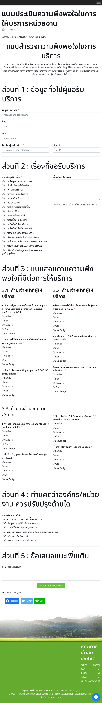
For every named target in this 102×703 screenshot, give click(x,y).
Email (5, 133)
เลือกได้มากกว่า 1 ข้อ (11, 515)
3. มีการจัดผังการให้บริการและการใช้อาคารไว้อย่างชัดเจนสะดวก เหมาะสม (74, 418)
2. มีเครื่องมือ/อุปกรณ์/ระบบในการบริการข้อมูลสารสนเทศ (24, 456)
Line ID (56, 145)
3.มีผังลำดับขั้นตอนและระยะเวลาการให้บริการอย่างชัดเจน (74, 369)
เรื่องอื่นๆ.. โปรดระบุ (62, 177)
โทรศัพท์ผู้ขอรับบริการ (12, 145)
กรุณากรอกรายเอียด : (12, 567)
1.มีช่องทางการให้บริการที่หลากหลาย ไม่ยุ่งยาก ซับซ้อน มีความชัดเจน (75, 307)
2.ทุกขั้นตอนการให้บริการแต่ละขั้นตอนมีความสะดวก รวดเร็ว (74, 338)
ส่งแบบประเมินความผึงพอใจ (51, 585)
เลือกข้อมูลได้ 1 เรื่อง (11, 177)
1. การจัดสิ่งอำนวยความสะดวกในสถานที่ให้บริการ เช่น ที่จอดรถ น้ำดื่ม (25, 426)
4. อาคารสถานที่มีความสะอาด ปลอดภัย (71, 447)
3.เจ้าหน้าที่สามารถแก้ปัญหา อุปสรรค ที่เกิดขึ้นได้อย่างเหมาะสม (25, 372)
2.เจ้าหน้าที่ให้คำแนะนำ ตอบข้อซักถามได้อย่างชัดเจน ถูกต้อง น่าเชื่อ (24, 341)
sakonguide (10, 29)
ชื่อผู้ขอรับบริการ (10, 110)
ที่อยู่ (4, 121)
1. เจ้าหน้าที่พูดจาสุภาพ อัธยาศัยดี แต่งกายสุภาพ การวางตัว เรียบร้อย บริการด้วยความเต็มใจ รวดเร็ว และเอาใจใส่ (24, 309)
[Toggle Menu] (98, 2)
